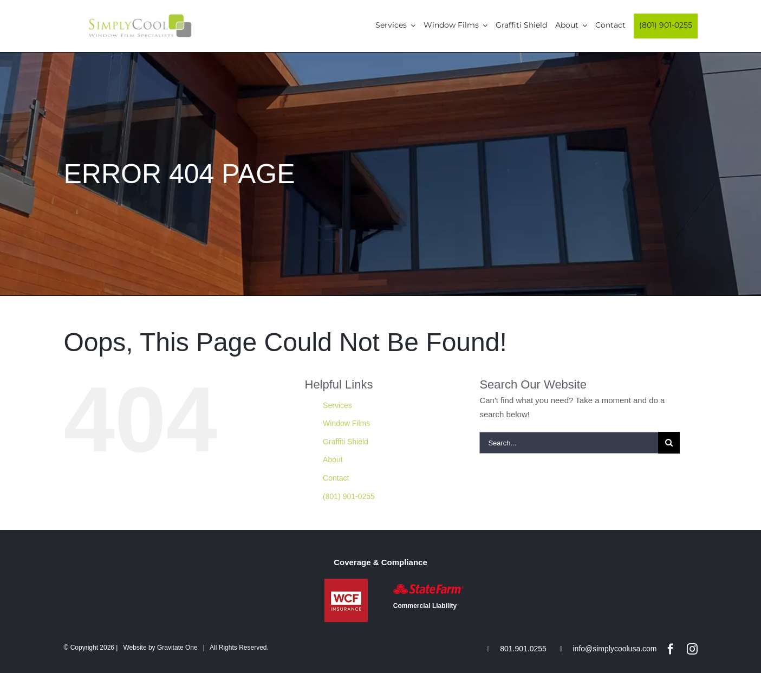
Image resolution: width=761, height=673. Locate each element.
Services (337, 405)
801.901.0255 (523, 648)
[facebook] (670, 649)
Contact (336, 478)
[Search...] (568, 443)
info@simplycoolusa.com (614, 648)
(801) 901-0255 (349, 496)
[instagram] (692, 649)
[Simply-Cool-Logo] (140, 15)
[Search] (669, 443)
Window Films (346, 423)
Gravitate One (177, 647)
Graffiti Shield (345, 441)
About (333, 459)
